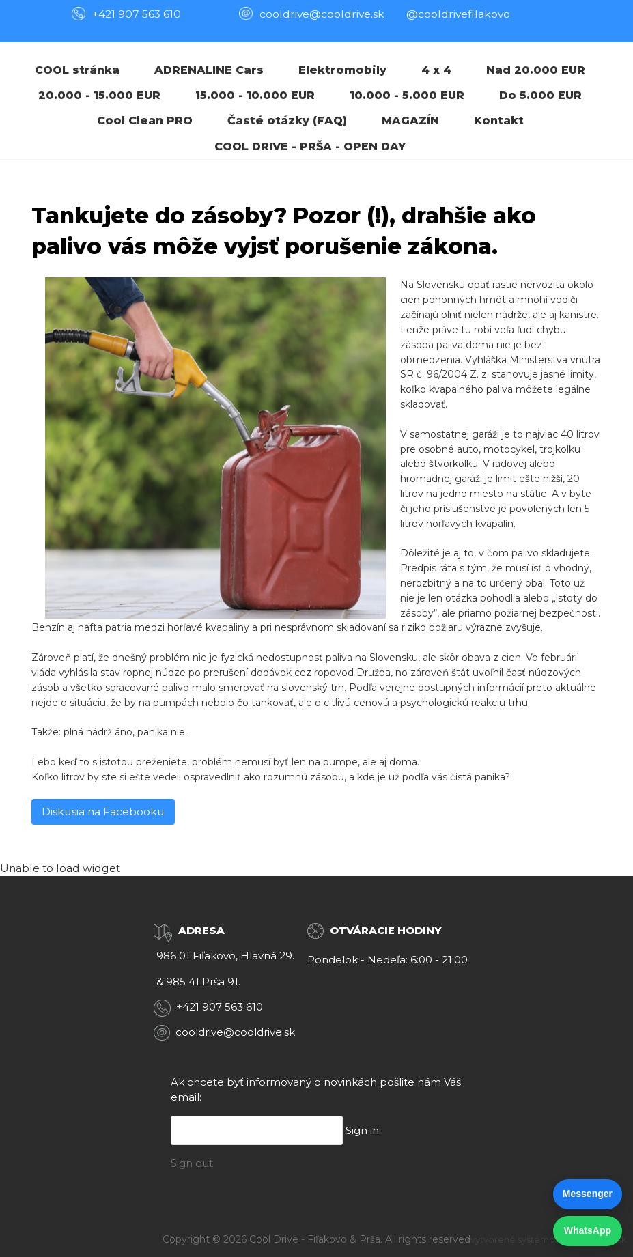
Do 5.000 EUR (540, 95)
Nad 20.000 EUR (535, 69)
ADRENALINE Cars (209, 69)
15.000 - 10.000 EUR (255, 95)
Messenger (588, 1193)
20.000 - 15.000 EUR (99, 95)
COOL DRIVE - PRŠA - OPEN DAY (310, 146)
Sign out (192, 1163)
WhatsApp (587, 1230)
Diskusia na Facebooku (103, 811)
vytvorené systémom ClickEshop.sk (548, 1239)
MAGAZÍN (410, 120)
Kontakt (499, 120)
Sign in (362, 1130)
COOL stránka (77, 69)
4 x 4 (436, 69)
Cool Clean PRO (145, 120)
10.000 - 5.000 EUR (407, 95)
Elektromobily (342, 69)
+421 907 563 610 (136, 14)
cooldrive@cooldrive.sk (235, 1032)
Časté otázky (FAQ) (287, 120)
